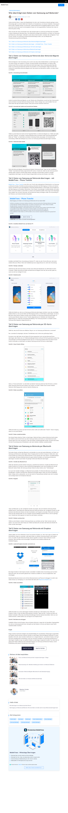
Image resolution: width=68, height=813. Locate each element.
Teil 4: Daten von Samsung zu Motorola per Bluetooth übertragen (25, 49)
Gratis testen (14, 216)
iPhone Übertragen (48, 719)
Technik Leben (13, 719)
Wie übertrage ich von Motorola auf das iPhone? (20, 705)
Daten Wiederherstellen (37, 719)
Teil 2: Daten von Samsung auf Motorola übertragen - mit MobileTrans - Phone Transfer (30, 44)
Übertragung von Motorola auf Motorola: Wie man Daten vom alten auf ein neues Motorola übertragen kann (34, 707)
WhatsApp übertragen (25, 722)
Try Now (61, 5)
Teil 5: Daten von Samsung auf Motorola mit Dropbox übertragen (25, 52)
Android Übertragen (36, 722)
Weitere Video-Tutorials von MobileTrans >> (34, 767)
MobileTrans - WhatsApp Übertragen (22, 752)
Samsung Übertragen (14, 722)
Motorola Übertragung (15, 10)
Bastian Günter (21, 16)
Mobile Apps (28, 719)
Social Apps (20, 719)
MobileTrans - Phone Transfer (16, 184)
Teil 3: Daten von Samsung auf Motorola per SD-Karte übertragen (25, 46)
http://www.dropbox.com (45, 579)
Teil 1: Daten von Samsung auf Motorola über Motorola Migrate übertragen (27, 41)
